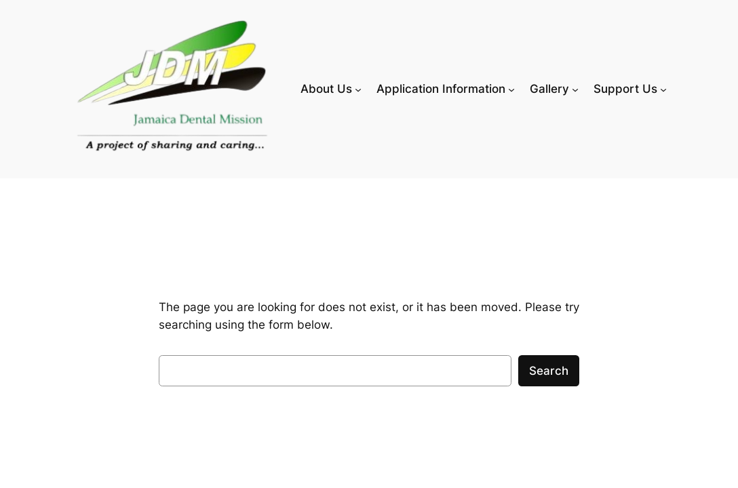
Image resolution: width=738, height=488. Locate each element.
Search (548, 371)
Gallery (549, 89)
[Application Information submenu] (511, 88)
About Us (326, 89)
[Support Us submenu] (663, 88)
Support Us (625, 89)
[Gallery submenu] (575, 88)
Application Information (440, 89)
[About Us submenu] (358, 88)
